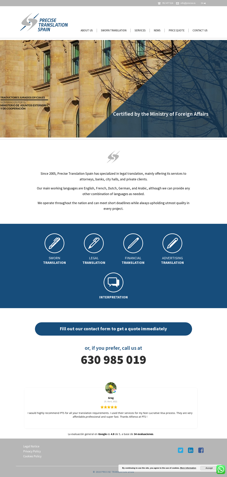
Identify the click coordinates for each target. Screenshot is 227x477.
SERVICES (140, 30)
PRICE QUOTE (176, 30)
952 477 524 (167, 3)
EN (203, 3)
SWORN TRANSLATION (113, 30)
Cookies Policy (32, 456)
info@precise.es (188, 3)
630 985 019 (113, 359)
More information (188, 468)
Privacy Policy (32, 451)
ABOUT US (87, 30)
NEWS (157, 30)
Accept (209, 468)
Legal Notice (31, 446)
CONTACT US (200, 30)
